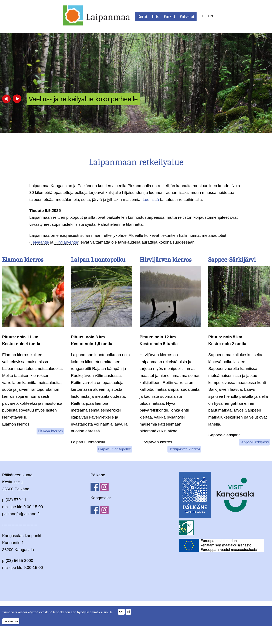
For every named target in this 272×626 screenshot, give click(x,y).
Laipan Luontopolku (98, 260)
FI (203, 16)
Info (155, 16)
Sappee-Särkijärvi (232, 260)
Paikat (169, 16)
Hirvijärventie (66, 242)
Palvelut (187, 16)
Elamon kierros (22, 260)
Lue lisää (150, 199)
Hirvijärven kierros (165, 260)
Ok (121, 614)
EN (210, 16)
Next (17, 98)
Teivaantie (40, 242)
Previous (6, 98)
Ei (128, 614)
